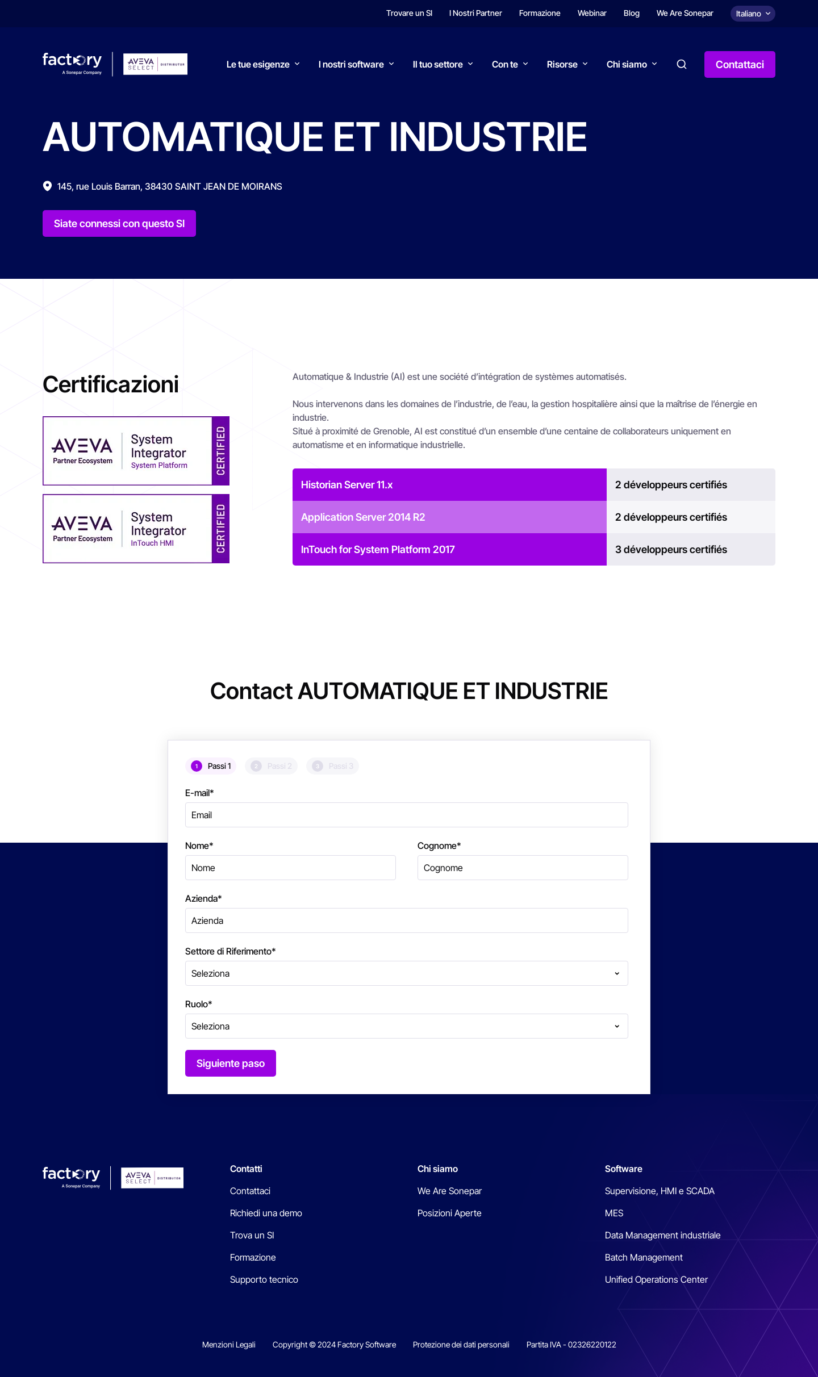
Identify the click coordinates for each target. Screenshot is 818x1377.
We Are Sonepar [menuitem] (685, 13)
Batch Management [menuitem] (644, 1257)
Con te (505, 64)
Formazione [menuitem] (540, 13)
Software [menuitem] (623, 1168)
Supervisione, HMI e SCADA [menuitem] (660, 1190)
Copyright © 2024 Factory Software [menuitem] (334, 1344)
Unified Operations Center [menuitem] (656, 1279)
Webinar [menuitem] (592, 13)
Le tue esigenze (258, 64)
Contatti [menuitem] (246, 1168)
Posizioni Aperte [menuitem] (450, 1213)
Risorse (562, 64)
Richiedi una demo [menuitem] (266, 1213)
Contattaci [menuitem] (250, 1190)
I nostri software (351, 64)
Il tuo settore (438, 64)
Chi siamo (627, 64)
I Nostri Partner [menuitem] (475, 13)
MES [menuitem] (614, 1213)
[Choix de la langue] (753, 14)
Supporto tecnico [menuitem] (264, 1279)
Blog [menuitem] (632, 13)
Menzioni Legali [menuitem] (229, 1344)
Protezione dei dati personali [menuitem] (461, 1344)
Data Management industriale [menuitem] (663, 1235)
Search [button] (681, 64)
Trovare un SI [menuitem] (409, 13)
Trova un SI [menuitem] (252, 1235)
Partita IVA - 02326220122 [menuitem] (571, 1344)
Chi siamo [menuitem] (438, 1168)
